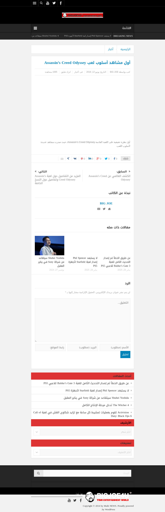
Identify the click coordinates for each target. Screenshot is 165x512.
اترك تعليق (66, 72)
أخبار (110, 49)
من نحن (78, 494)
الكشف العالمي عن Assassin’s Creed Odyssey (106, 176)
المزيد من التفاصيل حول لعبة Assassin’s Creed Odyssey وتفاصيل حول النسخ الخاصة (58, 178)
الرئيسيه (125, 49)
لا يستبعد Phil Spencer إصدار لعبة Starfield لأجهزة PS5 (82, 36)
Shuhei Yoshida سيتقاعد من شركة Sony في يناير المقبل (51, 262)
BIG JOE (114, 72)
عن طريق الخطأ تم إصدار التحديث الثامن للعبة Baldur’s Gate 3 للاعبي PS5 (115, 262)
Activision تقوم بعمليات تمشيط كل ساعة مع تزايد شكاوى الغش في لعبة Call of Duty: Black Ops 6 (82, 414)
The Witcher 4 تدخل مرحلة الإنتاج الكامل (105, 405)
